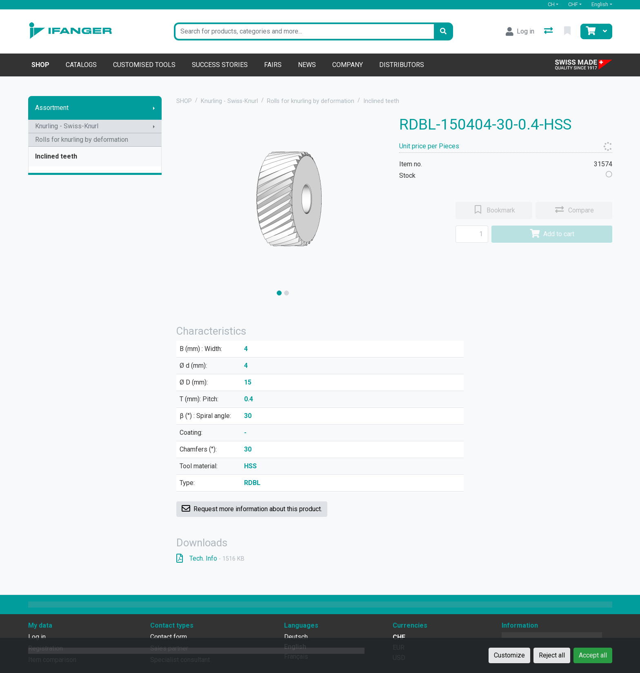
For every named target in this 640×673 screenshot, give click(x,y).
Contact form (168, 637)
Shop (40, 65)
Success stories (220, 65)
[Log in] (520, 31)
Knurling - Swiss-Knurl (66, 126)
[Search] (443, 31)
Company (347, 65)
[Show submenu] (154, 107)
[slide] (279, 293)
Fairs (273, 65)
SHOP (184, 101)
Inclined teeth (56, 156)
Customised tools (144, 65)
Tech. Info (210, 558)
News (307, 65)
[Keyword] (304, 31)
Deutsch (296, 637)
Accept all (593, 655)
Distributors (401, 65)
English (599, 4)
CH (551, 4)
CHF (573, 4)
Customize (509, 655)
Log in (37, 637)
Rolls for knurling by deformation (81, 139)
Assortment (52, 108)
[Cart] (589, 31)
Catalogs (81, 65)
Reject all (552, 655)
